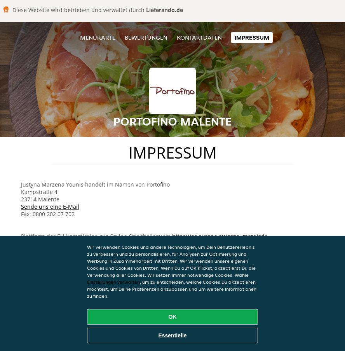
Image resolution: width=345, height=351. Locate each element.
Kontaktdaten (199, 37)
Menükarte (97, 37)
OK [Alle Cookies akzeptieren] (173, 317)
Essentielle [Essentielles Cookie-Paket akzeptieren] (172, 335)
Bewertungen (146, 37)
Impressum (252, 37)
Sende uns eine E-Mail (50, 206)
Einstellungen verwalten (113, 282)
